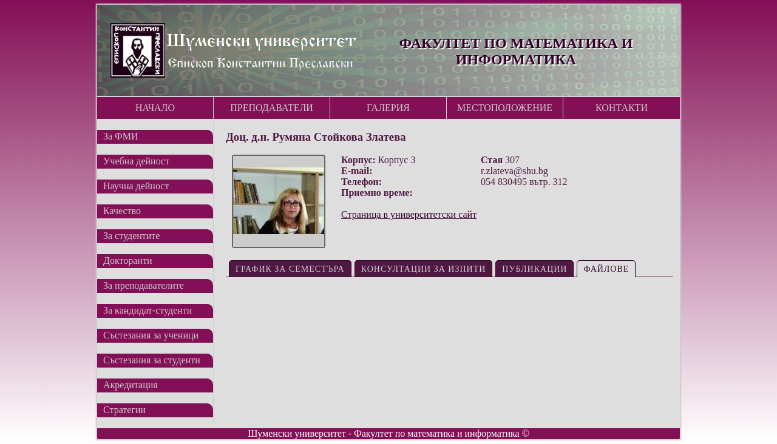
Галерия (388, 108)
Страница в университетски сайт (409, 214)
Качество (122, 211)
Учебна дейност (136, 161)
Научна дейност (136, 186)
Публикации (534, 269)
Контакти (621, 108)
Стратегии (124, 410)
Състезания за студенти (151, 360)
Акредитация (130, 385)
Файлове (606, 269)
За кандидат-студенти (147, 310)
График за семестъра (290, 269)
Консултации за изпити (423, 269)
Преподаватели (271, 108)
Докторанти (127, 260)
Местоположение (504, 108)
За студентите (131, 235)
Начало (155, 108)
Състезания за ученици (150, 335)
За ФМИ (120, 136)
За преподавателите (143, 285)
